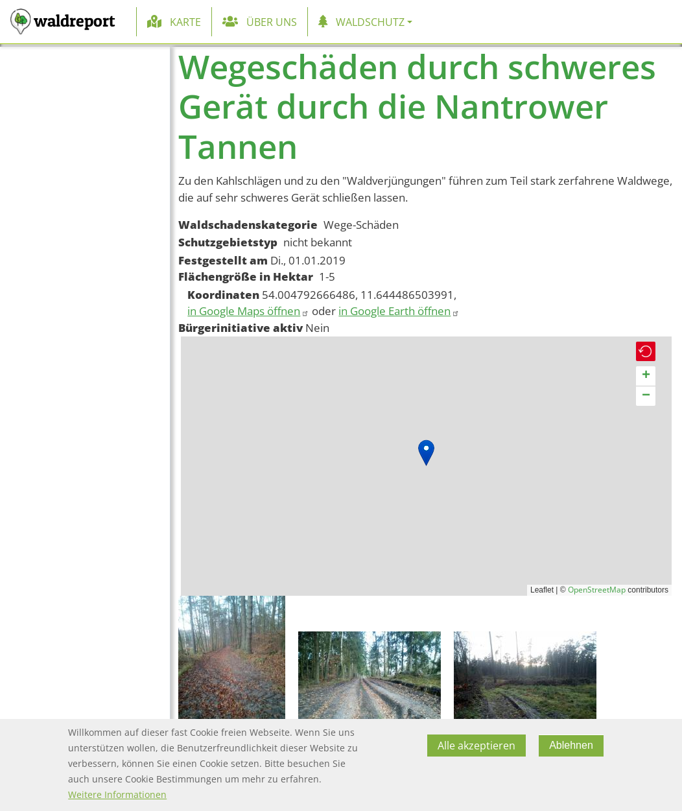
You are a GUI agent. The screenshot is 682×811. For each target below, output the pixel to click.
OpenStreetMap (597, 589)
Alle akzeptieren (476, 745)
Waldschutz (370, 22)
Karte (185, 22)
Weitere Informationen (117, 794)
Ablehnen (571, 745)
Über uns (271, 22)
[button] (426, 453)
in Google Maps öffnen (248, 310)
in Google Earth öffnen (399, 310)
